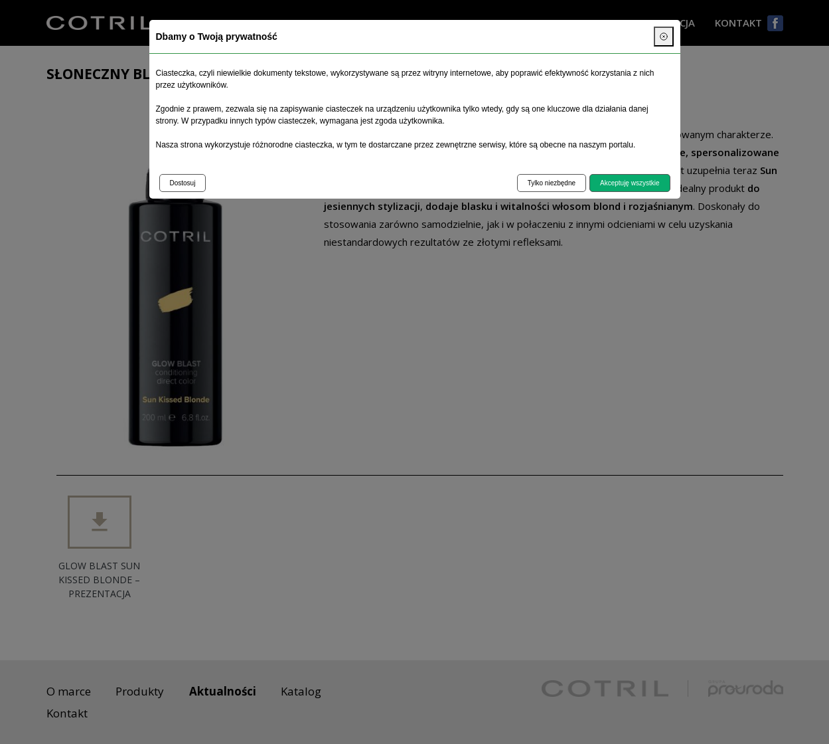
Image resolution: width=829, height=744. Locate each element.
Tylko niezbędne (551, 183)
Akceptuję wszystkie (629, 183)
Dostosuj (183, 183)
